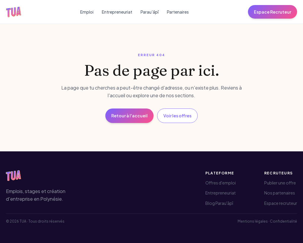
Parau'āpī (150, 11)
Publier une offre (280, 182)
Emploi (87, 11)
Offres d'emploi (220, 182)
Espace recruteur (280, 203)
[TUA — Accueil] (13, 12)
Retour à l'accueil (129, 115)
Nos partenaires (279, 192)
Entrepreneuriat (117, 11)
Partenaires (178, 11)
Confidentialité (283, 221)
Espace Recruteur (272, 11)
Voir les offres (177, 115)
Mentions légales (253, 221)
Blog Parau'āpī (219, 203)
